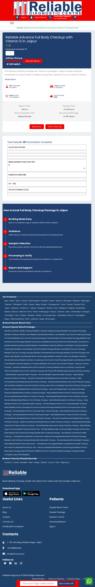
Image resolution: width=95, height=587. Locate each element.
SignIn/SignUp (40, 17)
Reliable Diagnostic (11, 575)
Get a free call (55, 126)
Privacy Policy (74, 578)
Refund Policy (38, 578)
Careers (6, 517)
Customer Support (62, 16)
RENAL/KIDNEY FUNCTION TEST (21, 162)
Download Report (57, 521)
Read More (10, 79)
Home (19, 28)
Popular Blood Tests (58, 507)
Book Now (32, 61)
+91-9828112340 (62, 17)
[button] (46, 147)
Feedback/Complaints (13, 526)
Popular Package (57, 512)
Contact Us (8, 521)
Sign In (52, 526)
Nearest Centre (56, 517)
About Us (7, 507)
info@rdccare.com (15, 553)
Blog (5, 512)
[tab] (46, 147)
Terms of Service (56, 578)
